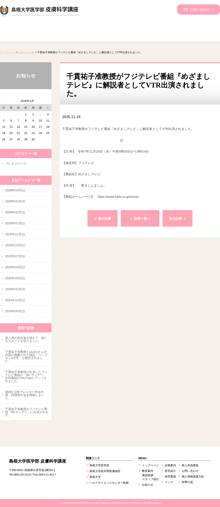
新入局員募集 (190, 465)
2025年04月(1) (15, 267)
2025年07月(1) (15, 256)
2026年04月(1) (15, 190)
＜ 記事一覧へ (140, 218)
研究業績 (170, 476)
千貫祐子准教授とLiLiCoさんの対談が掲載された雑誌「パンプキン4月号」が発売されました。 (26, 356)
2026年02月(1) (15, 212)
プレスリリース (15, 163)
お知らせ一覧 (26, 52)
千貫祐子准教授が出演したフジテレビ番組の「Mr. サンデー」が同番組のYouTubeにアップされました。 (26, 376)
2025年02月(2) (15, 289)
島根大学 (95, 477)
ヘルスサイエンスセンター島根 (109, 482)
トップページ (7, 52)
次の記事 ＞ (177, 218)
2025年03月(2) (15, 278)
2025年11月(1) (15, 234)
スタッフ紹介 (150, 479)
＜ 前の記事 (102, 218)
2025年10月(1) (15, 245)
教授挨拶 (147, 475)
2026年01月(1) (15, 223)
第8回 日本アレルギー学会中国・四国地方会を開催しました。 (24, 395)
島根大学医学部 (99, 465)
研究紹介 (170, 471)
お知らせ (147, 484)
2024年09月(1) (15, 311)
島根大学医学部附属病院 (105, 471)
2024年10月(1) (15, 300)
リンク (169, 482)
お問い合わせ (199, 9)
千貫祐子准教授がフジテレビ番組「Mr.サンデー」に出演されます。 (26, 412)
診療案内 (170, 465)
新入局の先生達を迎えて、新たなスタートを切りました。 (26, 339)
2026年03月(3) (15, 201)
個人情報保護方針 (193, 476)
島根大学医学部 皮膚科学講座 (37, 461)
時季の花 (187, 482)
